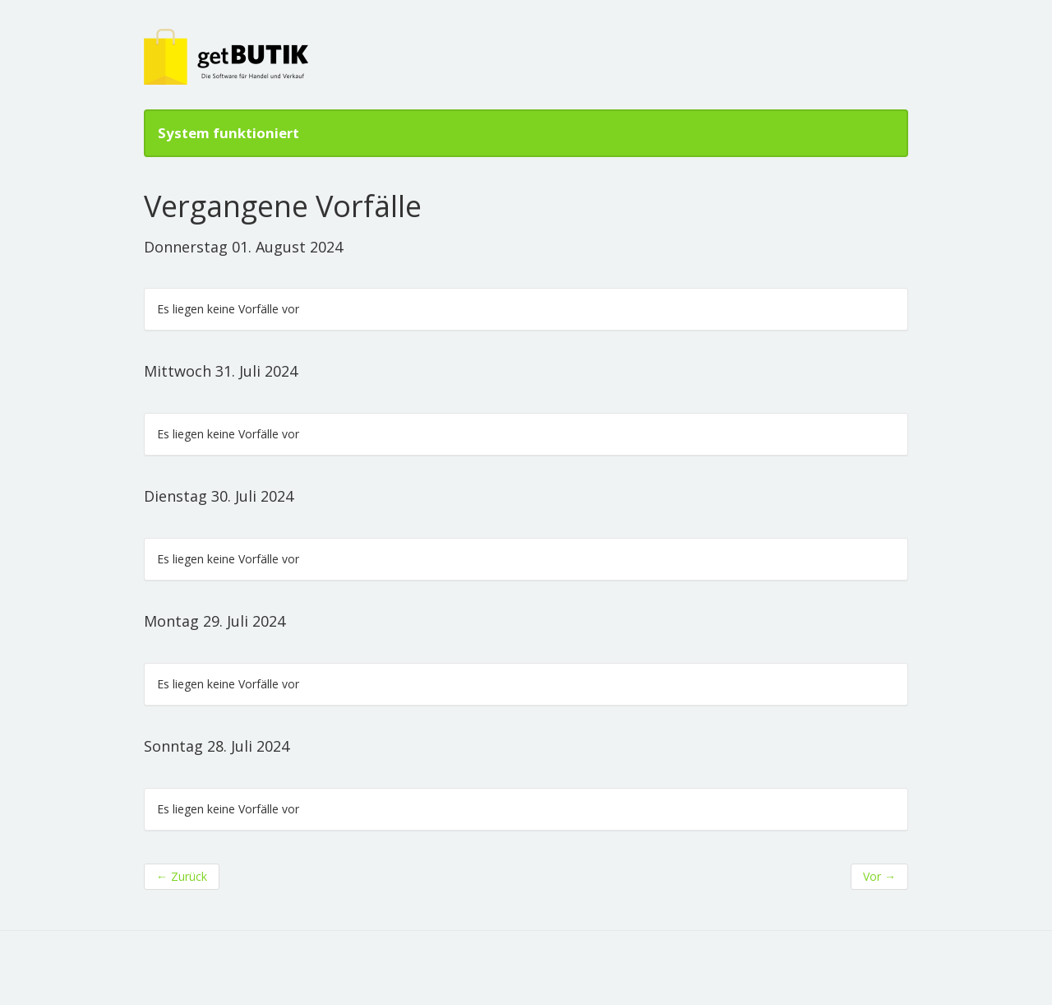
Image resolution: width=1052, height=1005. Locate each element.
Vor (879, 876)
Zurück (181, 876)
